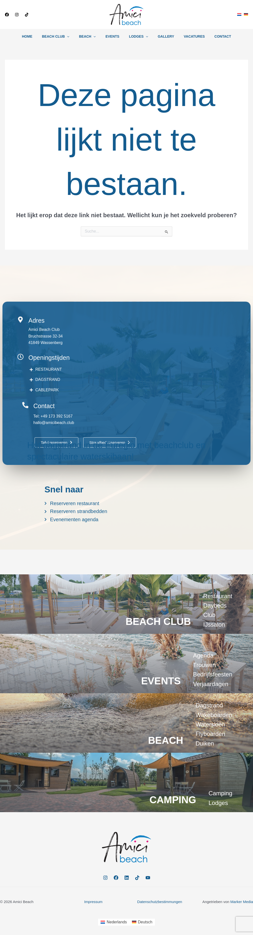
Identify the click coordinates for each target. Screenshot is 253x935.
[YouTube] (148, 877)
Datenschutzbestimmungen (159, 902)
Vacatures (187, 36)
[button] (53, 14)
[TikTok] (27, 15)
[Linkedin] (126, 877)
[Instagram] (17, 15)
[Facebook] (7, 15)
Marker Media (241, 902)
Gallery (162, 36)
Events (114, 36)
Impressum (93, 902)
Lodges (137, 36)
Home (36, 36)
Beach (91, 36)
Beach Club (62, 36)
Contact (213, 36)
